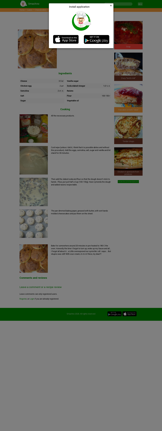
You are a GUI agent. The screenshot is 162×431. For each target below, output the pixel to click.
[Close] (111, 5)
